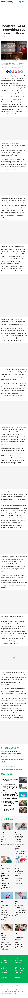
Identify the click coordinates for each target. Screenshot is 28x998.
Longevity (17, 880)
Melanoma (4, 909)
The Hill (14, 23)
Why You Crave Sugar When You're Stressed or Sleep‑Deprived (9, 809)
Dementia (18, 834)
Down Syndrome (19, 853)
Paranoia (17, 907)
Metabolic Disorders (6, 921)
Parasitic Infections (20, 909)
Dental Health (19, 838)
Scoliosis (3, 937)
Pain (16, 904)
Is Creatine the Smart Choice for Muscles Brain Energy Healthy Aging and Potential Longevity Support (9, 787)
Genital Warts (5, 875)
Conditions (7, 819)
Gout (2, 880)
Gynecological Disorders (5, 884)
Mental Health (5, 917)
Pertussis (17, 914)
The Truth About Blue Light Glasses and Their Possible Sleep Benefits (10, 779)
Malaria (3, 907)
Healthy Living (19, 959)
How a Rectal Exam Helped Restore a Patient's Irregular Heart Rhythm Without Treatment (10, 803)
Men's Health (4, 911)
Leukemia (17, 875)
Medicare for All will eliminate (10, 198)
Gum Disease (5, 882)
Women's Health (19, 944)
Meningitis (4, 912)
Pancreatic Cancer (20, 905)
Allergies (3, 839)
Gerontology (4, 878)
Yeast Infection (19, 946)
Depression (18, 839)
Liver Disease (18, 878)
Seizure (3, 939)
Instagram (18, 977)
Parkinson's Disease (20, 911)
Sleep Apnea (4, 949)
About (2, 967)
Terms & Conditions (20, 969)
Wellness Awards (20, 960)
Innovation (4, 962)
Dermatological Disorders (19, 842)
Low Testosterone (20, 882)
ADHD (2, 836)
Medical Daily (7, 2)
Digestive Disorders (20, 851)
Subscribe (4, 970)
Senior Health (5, 941)
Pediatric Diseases (20, 912)
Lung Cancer (18, 884)
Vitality (3, 959)
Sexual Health (5, 943)
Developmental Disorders (19, 845)
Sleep (2, 948)
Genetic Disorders (6, 872)
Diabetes (17, 848)
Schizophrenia (5, 936)
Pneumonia (18, 916)
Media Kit (17, 967)
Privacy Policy (19, 970)
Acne (2, 834)
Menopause (4, 914)
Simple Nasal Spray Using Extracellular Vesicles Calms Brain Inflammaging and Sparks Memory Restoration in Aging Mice (10, 795)
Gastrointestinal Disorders (5, 869)
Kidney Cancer (19, 868)
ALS (2, 841)
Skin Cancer (4, 946)
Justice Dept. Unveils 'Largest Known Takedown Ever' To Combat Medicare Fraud (13, 759)
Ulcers (17, 936)
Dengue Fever (19, 836)
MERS (2, 919)
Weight (17, 943)
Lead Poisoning (19, 873)
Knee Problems (19, 872)
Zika (16, 948)
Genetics (3, 873)
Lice (16, 877)
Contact (3, 969)
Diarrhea (17, 850)
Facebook (4, 977)
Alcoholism (4, 838)
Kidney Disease (19, 870)
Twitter (3, 979)
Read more (15, 995)
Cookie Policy (18, 972)
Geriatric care (5, 877)
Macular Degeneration (5, 904)
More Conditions (23, 819)
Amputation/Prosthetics (7, 845)
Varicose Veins (19, 939)
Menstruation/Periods (7, 916)
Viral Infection (19, 941)
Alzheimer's (4, 843)
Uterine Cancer (19, 937)
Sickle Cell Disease (6, 944)
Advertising (4, 972)
